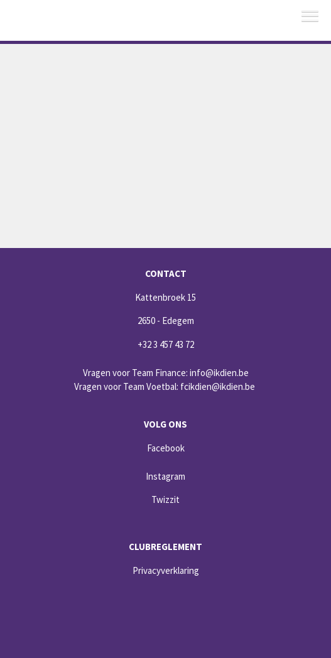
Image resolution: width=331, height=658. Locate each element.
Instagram (165, 476)
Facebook (166, 448)
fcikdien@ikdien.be (217, 386)
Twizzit (165, 499)
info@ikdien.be (219, 373)
